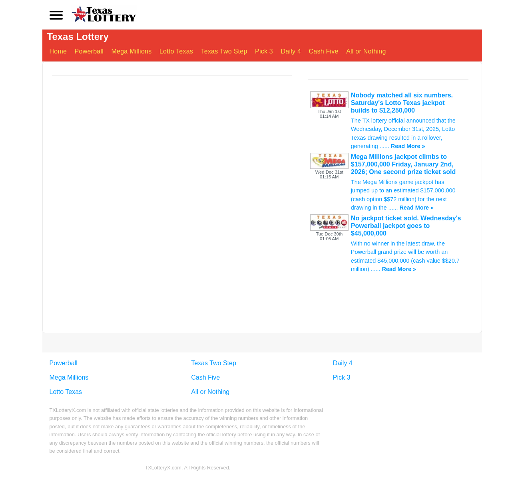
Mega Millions (131, 51)
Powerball (89, 51)
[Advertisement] (388, 332)
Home (58, 51)
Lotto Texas (176, 51)
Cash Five (324, 51)
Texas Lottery (78, 36)
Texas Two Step (224, 51)
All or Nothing (366, 51)
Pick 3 (264, 51)
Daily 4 (291, 51)
